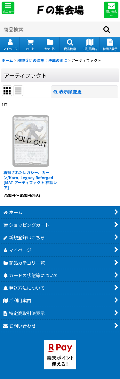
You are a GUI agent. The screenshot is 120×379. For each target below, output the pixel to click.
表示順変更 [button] (67, 91)
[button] (8, 8)
